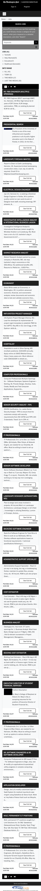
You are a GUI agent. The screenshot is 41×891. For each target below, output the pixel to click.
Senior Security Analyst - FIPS (17, 405)
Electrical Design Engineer (17, 189)
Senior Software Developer (17, 466)
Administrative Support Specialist (20, 559)
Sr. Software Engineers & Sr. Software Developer (17, 753)
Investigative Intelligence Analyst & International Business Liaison (20, 221)
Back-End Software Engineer (17, 529)
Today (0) (8, 75)
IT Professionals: (12, 435)
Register (27, 7)
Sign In (13, 7)
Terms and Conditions (20, 883)
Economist (9, 283)
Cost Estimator (11, 592)
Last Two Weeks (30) (12, 81)
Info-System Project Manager (18, 314)
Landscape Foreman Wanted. (17, 159)
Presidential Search (13, 124)
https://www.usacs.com (12, 356)
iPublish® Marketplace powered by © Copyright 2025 (20, 888)
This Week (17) (10, 78)
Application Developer (14, 785)
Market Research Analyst (16, 253)
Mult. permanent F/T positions (18, 815)
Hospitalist (9, 344)
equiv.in (17, 632)
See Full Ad (27, 113)
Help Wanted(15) (10, 58)
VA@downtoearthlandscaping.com (16, 174)
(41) (5, 52)
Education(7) (9, 61)
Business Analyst (12, 622)
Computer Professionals (16, 374)
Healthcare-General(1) (12, 64)
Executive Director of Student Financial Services (18, 684)
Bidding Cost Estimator (15, 653)
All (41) (7, 72)
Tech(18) (7, 55)
